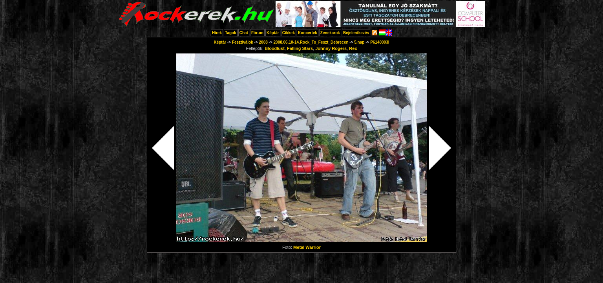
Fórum (257, 33)
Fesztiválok (242, 42)
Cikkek (288, 33)
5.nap (359, 42)
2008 (263, 42)
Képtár (273, 33)
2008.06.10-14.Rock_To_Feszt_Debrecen (311, 42)
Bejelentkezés (356, 33)
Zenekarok (330, 33)
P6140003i (379, 42)
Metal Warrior (307, 247)
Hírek (217, 33)
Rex (353, 48)
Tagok (230, 33)
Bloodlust (275, 48)
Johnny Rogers (331, 48)
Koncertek (307, 33)
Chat (243, 33)
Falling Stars (300, 48)
